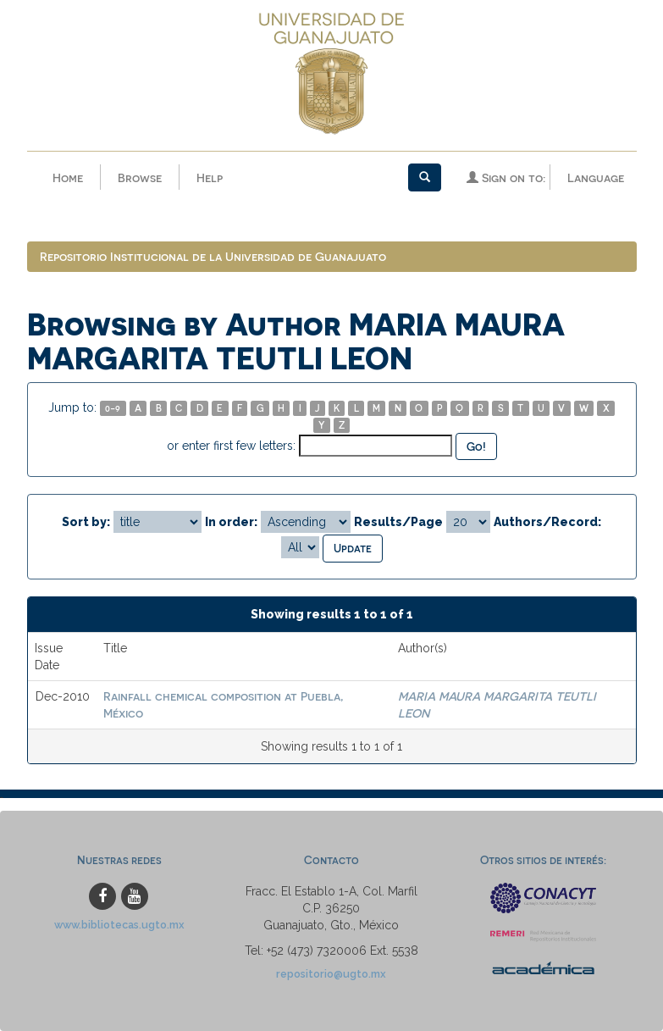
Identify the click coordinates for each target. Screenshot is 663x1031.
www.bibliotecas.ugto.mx (119, 924)
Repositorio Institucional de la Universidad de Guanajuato (213, 256)
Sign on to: (506, 177)
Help (209, 177)
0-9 (112, 407)
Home (67, 177)
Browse (140, 177)
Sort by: (86, 522)
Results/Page (398, 522)
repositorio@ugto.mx (331, 973)
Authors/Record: (547, 522)
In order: (231, 522)
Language (595, 177)
